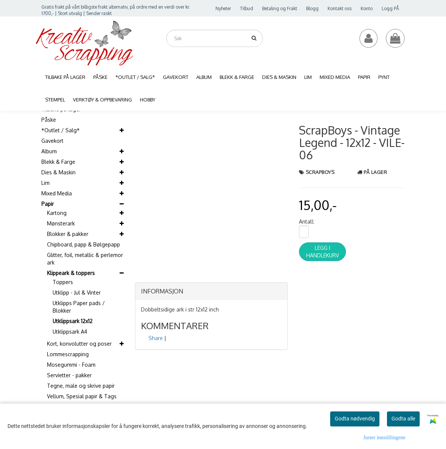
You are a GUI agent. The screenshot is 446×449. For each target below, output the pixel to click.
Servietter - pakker (69, 375)
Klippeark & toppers (71, 273)
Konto (367, 8)
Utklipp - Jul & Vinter (77, 292)
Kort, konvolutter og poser (79, 343)
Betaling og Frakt (279, 8)
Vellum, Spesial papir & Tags (82, 396)
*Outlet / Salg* (60, 130)
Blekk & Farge (58, 162)
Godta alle (403, 419)
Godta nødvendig (355, 419)
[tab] (211, 292)
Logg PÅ (390, 8)
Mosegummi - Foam (71, 364)
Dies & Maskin (58, 172)
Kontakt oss (340, 8)
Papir (47, 204)
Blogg (312, 8)
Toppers (63, 282)
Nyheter (223, 8)
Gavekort (52, 141)
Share (156, 338)
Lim (45, 183)
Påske (48, 119)
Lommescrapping (68, 354)
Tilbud (246, 8)
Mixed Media (56, 193)
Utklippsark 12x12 (73, 321)
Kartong (57, 213)
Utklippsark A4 (70, 331)
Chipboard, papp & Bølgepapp (83, 244)
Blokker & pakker (67, 234)
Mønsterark (61, 223)
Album (49, 151)
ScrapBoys (320, 172)
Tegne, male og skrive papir (81, 385)
